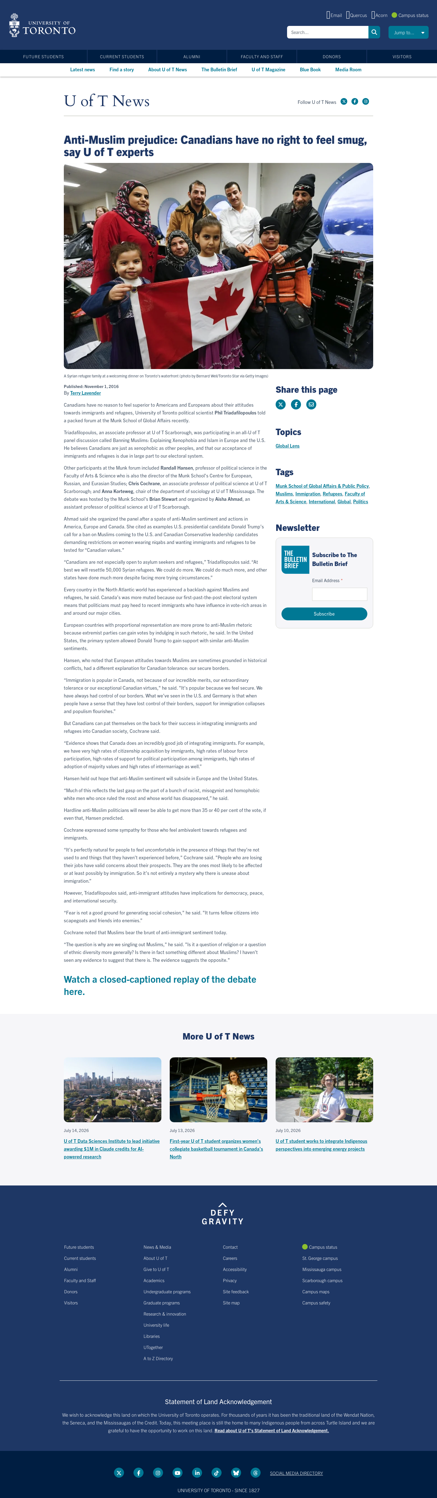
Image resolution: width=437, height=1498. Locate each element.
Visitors (402, 56)
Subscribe (324, 613)
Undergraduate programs (167, 1291)
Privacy (230, 1280)
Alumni (191, 56)
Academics (154, 1280)
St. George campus (320, 1258)
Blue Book (310, 69)
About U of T (155, 1258)
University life (156, 1325)
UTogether (153, 1347)
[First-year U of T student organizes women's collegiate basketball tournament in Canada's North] (218, 1108)
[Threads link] (256, 1473)
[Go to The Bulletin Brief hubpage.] (295, 560)
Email (336, 15)
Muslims (284, 493)
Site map (231, 1302)
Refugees (332, 493)
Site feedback (236, 1291)
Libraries (152, 1336)
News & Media (157, 1247)
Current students (122, 56)
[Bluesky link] (236, 1473)
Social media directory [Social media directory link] (296, 1473)
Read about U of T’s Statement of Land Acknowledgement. (272, 1430)
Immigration (307, 493)
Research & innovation (165, 1313)
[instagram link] (365, 101)
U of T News (107, 101)
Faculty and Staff (262, 56)
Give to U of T (156, 1269)
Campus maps (315, 1291)
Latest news (82, 69)
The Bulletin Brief (219, 69)
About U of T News (167, 69)
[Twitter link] (344, 101)
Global (344, 501)
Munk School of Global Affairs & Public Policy (322, 486)
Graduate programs (162, 1302)
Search (374, 32)
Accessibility (235, 1269)
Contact (230, 1247)
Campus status (414, 15)
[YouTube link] (178, 1473)
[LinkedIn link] (197, 1473)
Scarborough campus (322, 1280)
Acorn (381, 15)
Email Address (325, 580)
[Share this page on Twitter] (281, 404)
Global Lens (288, 445)
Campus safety (316, 1302)
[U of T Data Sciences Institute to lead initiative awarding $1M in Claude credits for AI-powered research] (112, 1108)
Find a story (122, 69)
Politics (360, 501)
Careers (230, 1258)
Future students (43, 56)
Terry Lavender (85, 392)
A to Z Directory (158, 1358)
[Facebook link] (354, 101)
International (322, 501)
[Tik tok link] (217, 1473)
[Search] (327, 32)
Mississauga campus (321, 1269)
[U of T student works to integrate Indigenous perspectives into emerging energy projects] (324, 1105)
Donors (332, 56)
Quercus (358, 15)
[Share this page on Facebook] (296, 404)
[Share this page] (311, 404)
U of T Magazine (268, 69)
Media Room (348, 69)
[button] (409, 32)
